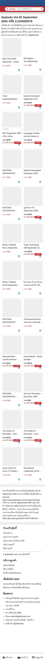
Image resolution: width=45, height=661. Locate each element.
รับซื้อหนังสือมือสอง (12, 573)
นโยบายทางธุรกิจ (10, 537)
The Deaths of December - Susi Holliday (9, 434)
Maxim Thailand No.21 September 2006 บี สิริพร (9, 248)
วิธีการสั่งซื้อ (8, 569)
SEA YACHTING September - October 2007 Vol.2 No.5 (11, 62)
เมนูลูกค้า (37, 657)
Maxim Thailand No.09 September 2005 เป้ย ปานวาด (10, 285)
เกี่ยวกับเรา (8, 533)
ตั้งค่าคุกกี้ (7, 548)
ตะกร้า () (22, 657)
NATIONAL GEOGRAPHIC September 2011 (9, 173)
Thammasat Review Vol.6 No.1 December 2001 (33, 322)
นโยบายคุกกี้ (8, 545)
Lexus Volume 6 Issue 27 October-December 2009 (10, 471)
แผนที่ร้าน (10, 609)
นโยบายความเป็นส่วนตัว (14, 541)
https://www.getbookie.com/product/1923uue (21, 500)
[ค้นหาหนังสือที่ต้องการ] (42, 9)
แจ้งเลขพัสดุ (8, 565)
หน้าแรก (7, 657)
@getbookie (18, 624)
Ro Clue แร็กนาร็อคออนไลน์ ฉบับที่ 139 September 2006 (33, 285)
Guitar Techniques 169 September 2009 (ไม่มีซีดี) (33, 248)
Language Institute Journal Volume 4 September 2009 (32, 136)
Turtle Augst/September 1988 (9, 99)
